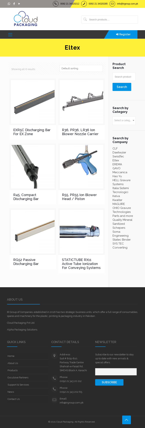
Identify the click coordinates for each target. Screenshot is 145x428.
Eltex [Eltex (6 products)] (116, 160)
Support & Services (18, 384)
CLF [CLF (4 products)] (115, 148)
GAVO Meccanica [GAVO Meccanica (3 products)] (120, 170)
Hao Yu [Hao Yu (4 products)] (117, 176)
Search (122, 87)
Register (124, 34)
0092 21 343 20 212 (71, 381)
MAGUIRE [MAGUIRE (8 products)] (119, 204)
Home (11, 356)
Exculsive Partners (18, 377)
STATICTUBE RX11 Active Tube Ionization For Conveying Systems (81, 264)
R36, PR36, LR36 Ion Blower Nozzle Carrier (80, 132)
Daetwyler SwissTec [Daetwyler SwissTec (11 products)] (119, 154)
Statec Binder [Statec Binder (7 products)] (122, 239)
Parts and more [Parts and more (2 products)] (123, 216)
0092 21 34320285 (98, 3)
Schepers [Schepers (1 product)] (119, 227)
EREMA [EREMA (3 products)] (117, 164)
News (11, 391)
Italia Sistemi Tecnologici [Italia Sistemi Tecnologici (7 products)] (121, 190)
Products (13, 370)
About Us (13, 363)
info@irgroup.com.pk (127, 3)
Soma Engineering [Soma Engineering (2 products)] (121, 233)
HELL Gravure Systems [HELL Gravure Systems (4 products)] (121, 182)
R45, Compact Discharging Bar (26, 197)
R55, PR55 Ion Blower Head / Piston (79, 197)
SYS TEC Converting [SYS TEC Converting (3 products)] (120, 245)
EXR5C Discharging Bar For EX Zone (32, 132)
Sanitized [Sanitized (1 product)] (119, 224)
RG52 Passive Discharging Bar (26, 262)
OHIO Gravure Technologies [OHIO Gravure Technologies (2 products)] (122, 210)
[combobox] (124, 120)
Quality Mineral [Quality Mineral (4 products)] (122, 220)
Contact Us (14, 399)
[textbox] (124, 120)
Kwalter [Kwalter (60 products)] (117, 200)
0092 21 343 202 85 (71, 391)
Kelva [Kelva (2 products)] (116, 196)
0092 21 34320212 (69, 3)
